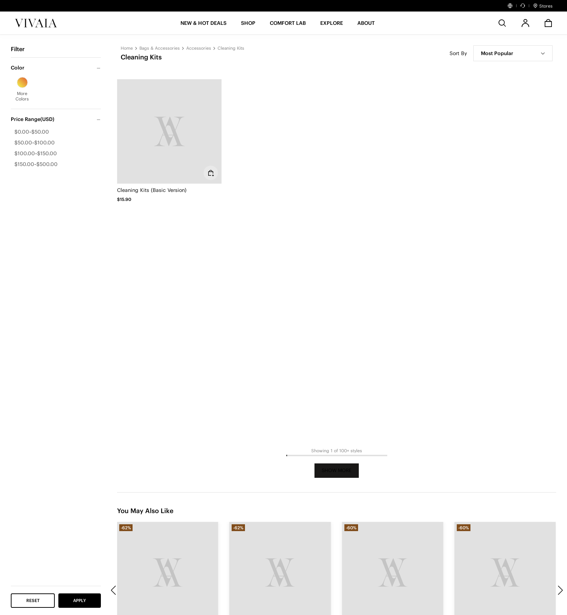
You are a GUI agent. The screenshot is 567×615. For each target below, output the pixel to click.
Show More (337, 470)
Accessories (198, 48)
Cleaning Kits (231, 48)
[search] (502, 23)
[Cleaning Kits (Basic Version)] (169, 131)
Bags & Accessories (159, 48)
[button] (203, 25)
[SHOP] (248, 25)
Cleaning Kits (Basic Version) (152, 190)
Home (127, 48)
